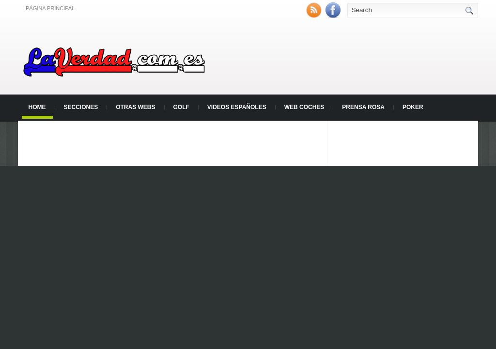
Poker (413, 107)
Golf (181, 107)
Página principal (50, 8)
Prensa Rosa (363, 107)
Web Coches (304, 107)
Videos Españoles (236, 107)
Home (37, 107)
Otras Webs (135, 107)
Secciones (81, 107)
